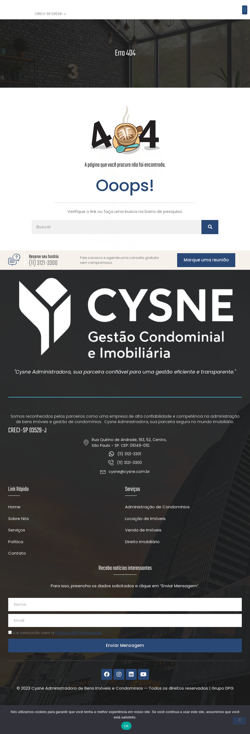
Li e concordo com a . (57, 662)
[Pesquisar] (209, 256)
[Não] (239, 720)
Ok (126, 726)
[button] (244, 24)
